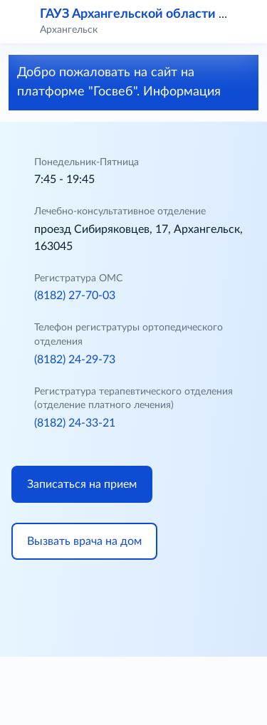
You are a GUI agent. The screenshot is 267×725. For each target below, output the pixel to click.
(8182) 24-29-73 (74, 359)
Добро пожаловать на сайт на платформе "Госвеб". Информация (130, 82)
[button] (247, 21)
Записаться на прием (82, 484)
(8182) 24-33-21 (74, 423)
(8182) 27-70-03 (74, 295)
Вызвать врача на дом (84, 541)
